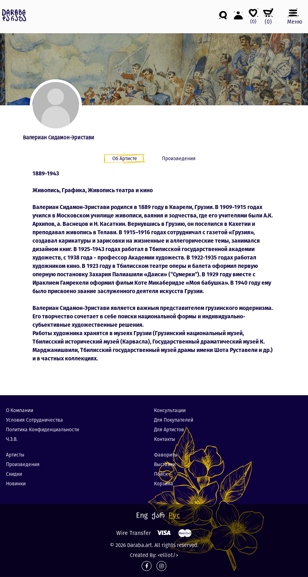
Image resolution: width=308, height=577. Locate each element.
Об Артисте (125, 158)
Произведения (179, 158)
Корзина (163, 484)
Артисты (15, 455)
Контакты (164, 439)
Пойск (161, 474)
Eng (142, 515)
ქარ (158, 515)
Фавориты (166, 455)
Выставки (165, 464)
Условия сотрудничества (34, 420)
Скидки (14, 474)
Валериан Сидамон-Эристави (58, 138)
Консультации (170, 410)
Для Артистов (169, 429)
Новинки (16, 484)
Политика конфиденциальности (42, 429)
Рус (174, 515)
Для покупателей (173, 420)
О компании (19, 410)
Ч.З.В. (12, 439)
